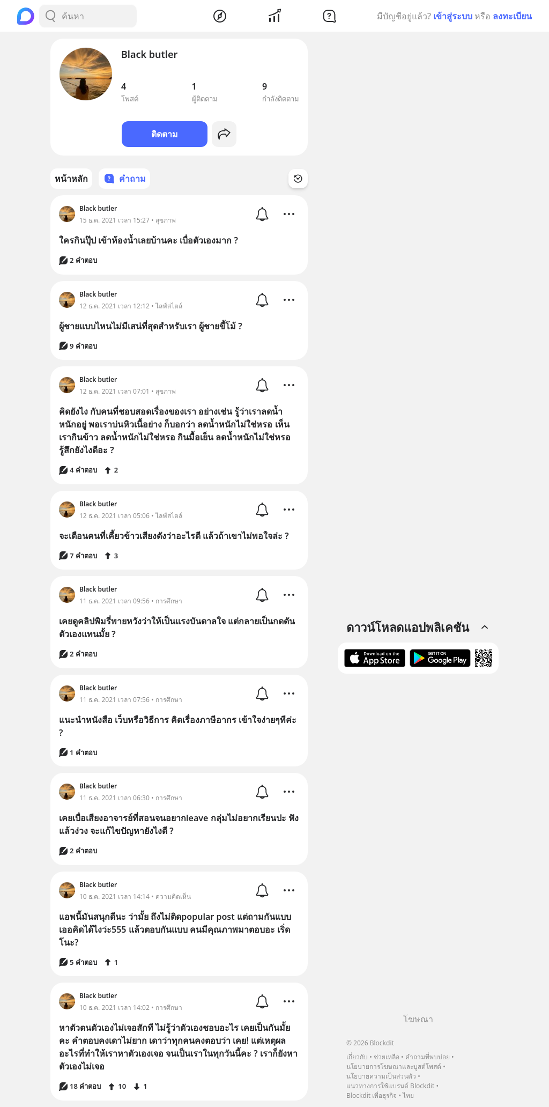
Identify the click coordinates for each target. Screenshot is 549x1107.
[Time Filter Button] (298, 178)
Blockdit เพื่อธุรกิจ (371, 1095)
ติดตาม (164, 134)
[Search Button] (50, 16)
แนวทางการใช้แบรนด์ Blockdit (390, 1085)
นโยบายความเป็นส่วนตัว (381, 1076)
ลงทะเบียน (512, 16)
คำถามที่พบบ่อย (427, 1056)
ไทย (408, 1095)
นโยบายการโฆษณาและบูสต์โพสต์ (393, 1066)
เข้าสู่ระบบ (452, 16)
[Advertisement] (418, 847)
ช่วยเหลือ (386, 1056)
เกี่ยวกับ (357, 1056)
